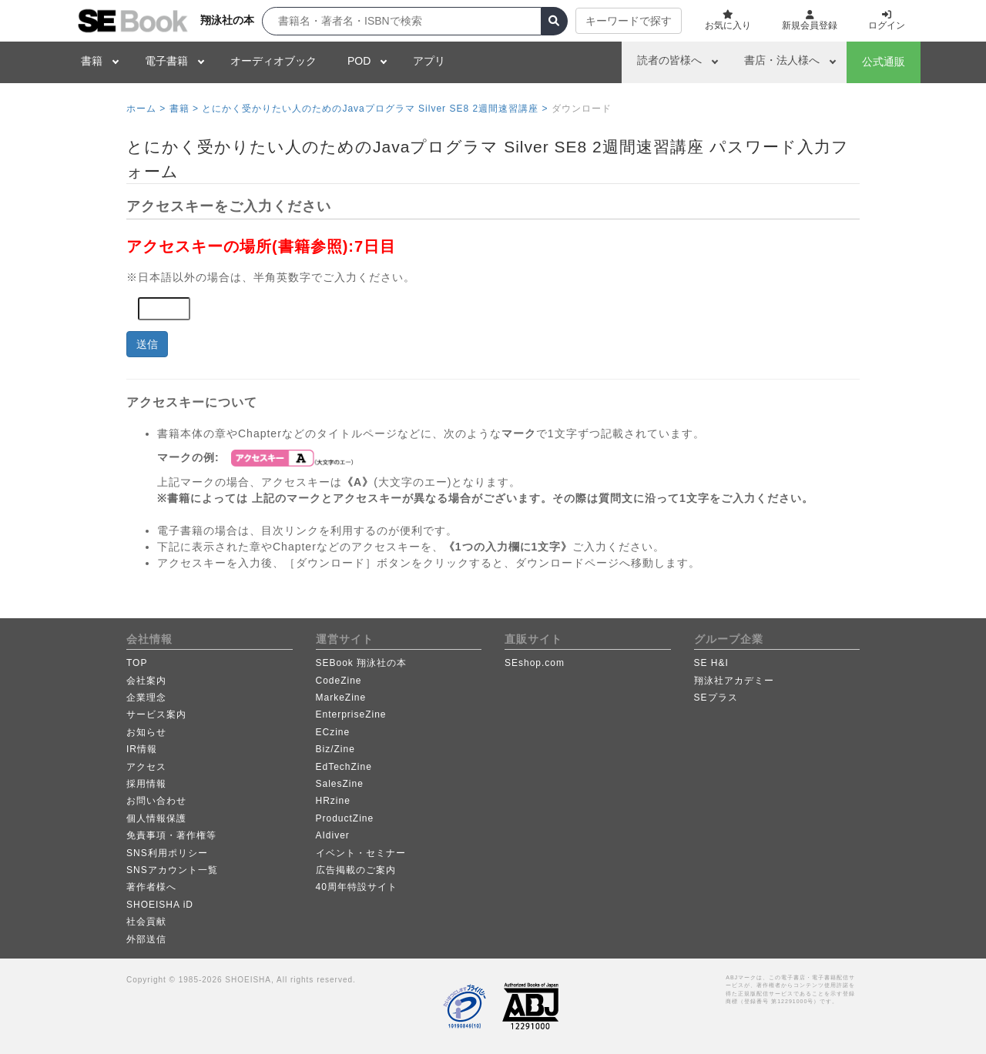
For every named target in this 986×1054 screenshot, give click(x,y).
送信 (147, 344)
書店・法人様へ (782, 60)
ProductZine (345, 818)
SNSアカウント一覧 (172, 870)
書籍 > (184, 108)
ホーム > (146, 108)
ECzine (333, 732)
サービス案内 (156, 714)
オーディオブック (273, 61)
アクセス (146, 766)
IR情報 (141, 749)
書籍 (91, 61)
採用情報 (146, 783)
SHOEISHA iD (159, 904)
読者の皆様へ (669, 60)
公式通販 (883, 61)
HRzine (333, 800)
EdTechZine (344, 766)
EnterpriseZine (351, 714)
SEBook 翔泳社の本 (361, 662)
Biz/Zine (335, 749)
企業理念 (146, 697)
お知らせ (146, 732)
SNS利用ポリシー (167, 853)
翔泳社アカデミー (734, 680)
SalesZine (340, 783)
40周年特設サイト (356, 887)
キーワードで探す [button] (628, 21)
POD (359, 61)
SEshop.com (535, 662)
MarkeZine (341, 697)
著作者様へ (151, 887)
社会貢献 (146, 921)
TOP (136, 662)
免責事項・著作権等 (171, 835)
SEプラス (716, 697)
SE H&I (711, 662)
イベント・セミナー (361, 853)
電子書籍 (166, 61)
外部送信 (146, 939)
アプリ (429, 61)
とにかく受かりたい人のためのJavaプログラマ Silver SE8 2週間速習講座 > (375, 108)
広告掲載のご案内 (356, 870)
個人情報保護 (156, 818)
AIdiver (333, 835)
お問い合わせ (156, 800)
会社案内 (146, 680)
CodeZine (339, 680)
